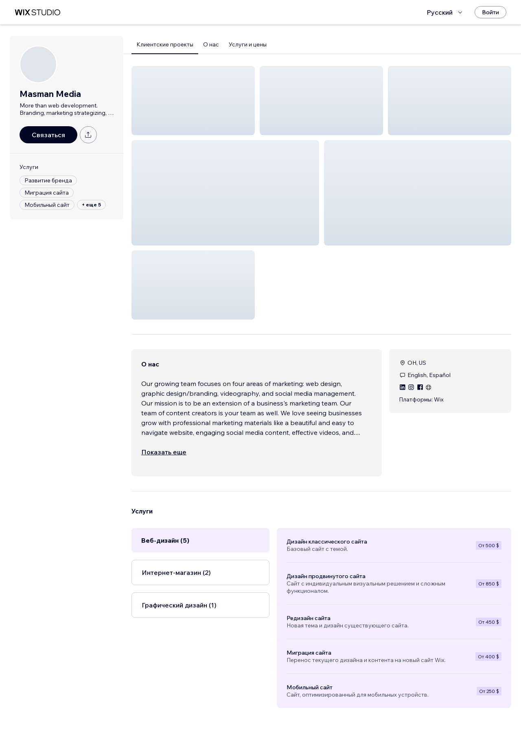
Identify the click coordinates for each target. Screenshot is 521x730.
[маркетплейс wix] (37, 12)
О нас (211, 44)
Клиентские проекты (164, 44)
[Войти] (490, 12)
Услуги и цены (248, 44)
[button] (193, 100)
